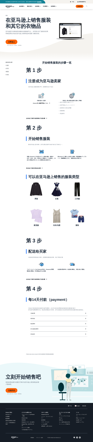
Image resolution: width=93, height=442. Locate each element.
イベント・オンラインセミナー (47, 417)
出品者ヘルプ (79, 420)
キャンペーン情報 (26, 427)
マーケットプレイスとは (64, 415)
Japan (78, 406)
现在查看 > (39, 1)
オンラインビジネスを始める (64, 413)
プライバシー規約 (39, 437)
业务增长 (37, 6)
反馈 (85, 406)
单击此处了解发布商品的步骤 (33, 168)
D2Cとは (61, 420)
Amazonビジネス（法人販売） (28, 422)
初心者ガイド (8, 414)
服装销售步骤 (9, 62)
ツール (77, 412)
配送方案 (29, 6)
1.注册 (7, 65)
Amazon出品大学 (45, 414)
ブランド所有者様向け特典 (10, 423)
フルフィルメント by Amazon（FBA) (28, 415)
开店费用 (45, 6)
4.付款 (7, 74)
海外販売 (24, 420)
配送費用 (8, 418)
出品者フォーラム (80, 422)
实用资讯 (53, 6)
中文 (73, 1)
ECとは (60, 418)
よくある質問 (44, 424)
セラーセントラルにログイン (81, 415)
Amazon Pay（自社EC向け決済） (28, 424)
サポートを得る (44, 412)
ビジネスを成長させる (26, 412)
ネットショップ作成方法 (64, 424)
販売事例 (43, 420)
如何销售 (21, 6)
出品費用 (8, 416)
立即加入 (11, 42)
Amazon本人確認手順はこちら (40, 103)
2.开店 (7, 68)
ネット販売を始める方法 (64, 422)
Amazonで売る (9, 412)
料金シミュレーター (80, 418)
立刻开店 (79, 6)
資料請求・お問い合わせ (46, 426)
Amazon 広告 (24, 418)
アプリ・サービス (45, 422)
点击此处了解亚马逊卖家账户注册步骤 (35, 118)
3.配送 (7, 71)
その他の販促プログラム (27, 429)
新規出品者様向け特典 (10, 420)
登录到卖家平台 (82, 1)
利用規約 (32, 437)
